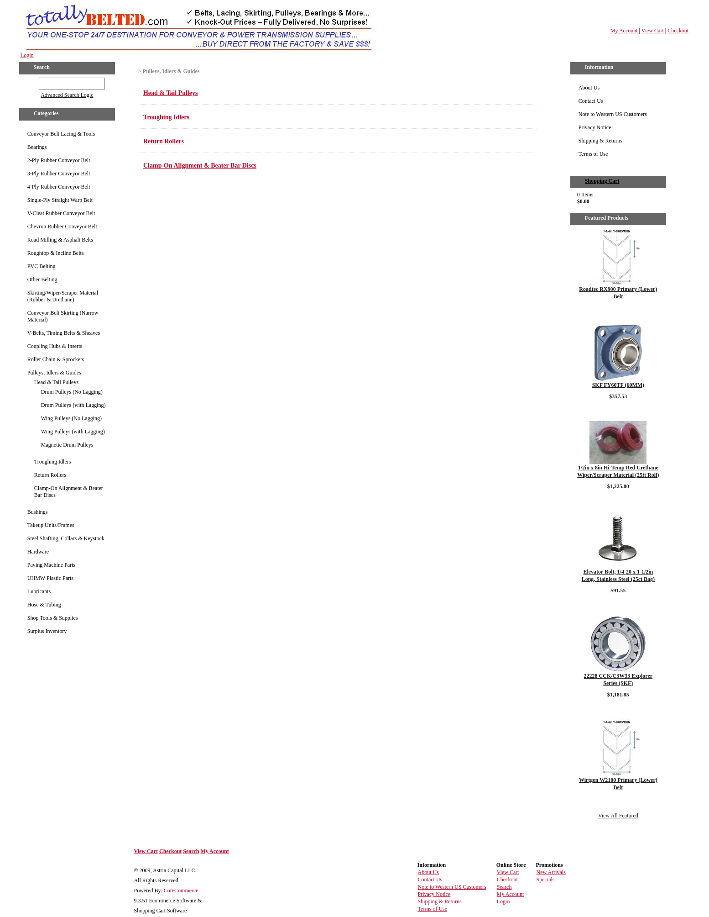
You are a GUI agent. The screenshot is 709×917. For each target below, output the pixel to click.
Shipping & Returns (600, 140)
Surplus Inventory (47, 631)
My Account (624, 30)
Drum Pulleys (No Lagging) (72, 392)
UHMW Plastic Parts (50, 578)
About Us (589, 87)
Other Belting (42, 279)
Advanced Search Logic (67, 95)
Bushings (37, 512)
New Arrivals (551, 872)
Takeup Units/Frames (50, 525)
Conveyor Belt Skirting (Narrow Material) (63, 316)
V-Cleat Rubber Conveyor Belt (61, 213)
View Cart (652, 30)
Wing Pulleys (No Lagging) (71, 418)
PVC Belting (41, 266)
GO (32, 82)
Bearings (37, 147)
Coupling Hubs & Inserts (54, 346)
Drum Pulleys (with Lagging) (73, 405)
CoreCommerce (181, 890)
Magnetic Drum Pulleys (67, 445)
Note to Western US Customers (613, 114)
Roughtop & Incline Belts (55, 253)
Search (191, 851)
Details (618, 311)
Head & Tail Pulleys (56, 382)
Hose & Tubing (44, 604)
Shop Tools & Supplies (52, 618)
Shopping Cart (602, 181)
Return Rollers (50, 475)
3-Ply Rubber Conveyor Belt (58, 173)
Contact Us (591, 101)
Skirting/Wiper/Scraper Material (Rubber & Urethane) (62, 296)
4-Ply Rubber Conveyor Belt (58, 187)
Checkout (677, 30)
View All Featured (618, 815)
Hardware (38, 551)
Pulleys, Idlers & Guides (54, 372)
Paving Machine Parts (51, 565)
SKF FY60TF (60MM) (618, 385)
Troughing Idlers (52, 461)
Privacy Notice (595, 127)
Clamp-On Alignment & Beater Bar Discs (68, 491)
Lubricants (39, 591)
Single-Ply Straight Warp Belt (60, 200)
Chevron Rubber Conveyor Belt (62, 226)
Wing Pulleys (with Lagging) (73, 431)
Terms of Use (593, 154)
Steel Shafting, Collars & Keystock (65, 538)
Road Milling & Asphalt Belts (60, 240)
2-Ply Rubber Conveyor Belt (58, 160)
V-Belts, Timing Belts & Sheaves (63, 333)
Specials (546, 879)
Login (27, 55)
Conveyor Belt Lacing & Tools (61, 134)
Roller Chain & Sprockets (55, 359)
